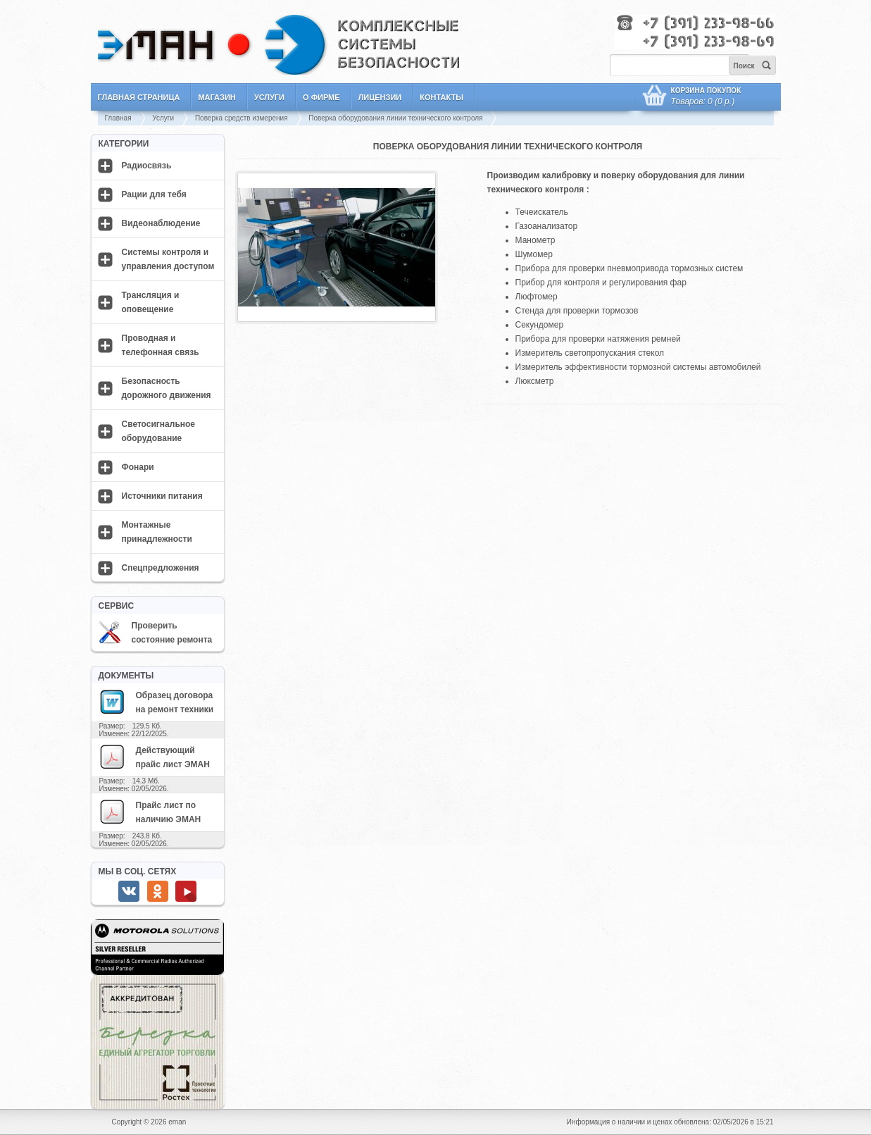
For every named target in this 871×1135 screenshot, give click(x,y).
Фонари (138, 467)
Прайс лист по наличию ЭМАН (150, 811)
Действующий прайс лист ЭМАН (154, 756)
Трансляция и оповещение (151, 302)
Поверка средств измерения (241, 118)
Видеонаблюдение (161, 223)
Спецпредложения (160, 568)
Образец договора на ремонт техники (156, 701)
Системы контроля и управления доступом (168, 259)
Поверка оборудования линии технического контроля (395, 118)
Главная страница (139, 97)
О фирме (321, 97)
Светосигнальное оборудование (159, 431)
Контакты (441, 97)
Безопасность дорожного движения (166, 388)
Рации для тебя (154, 194)
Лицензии (380, 97)
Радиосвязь (147, 165)
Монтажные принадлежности (157, 532)
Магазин (216, 97)
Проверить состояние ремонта (156, 633)
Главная (118, 118)
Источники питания (162, 496)
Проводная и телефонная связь (160, 345)
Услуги (269, 97)
